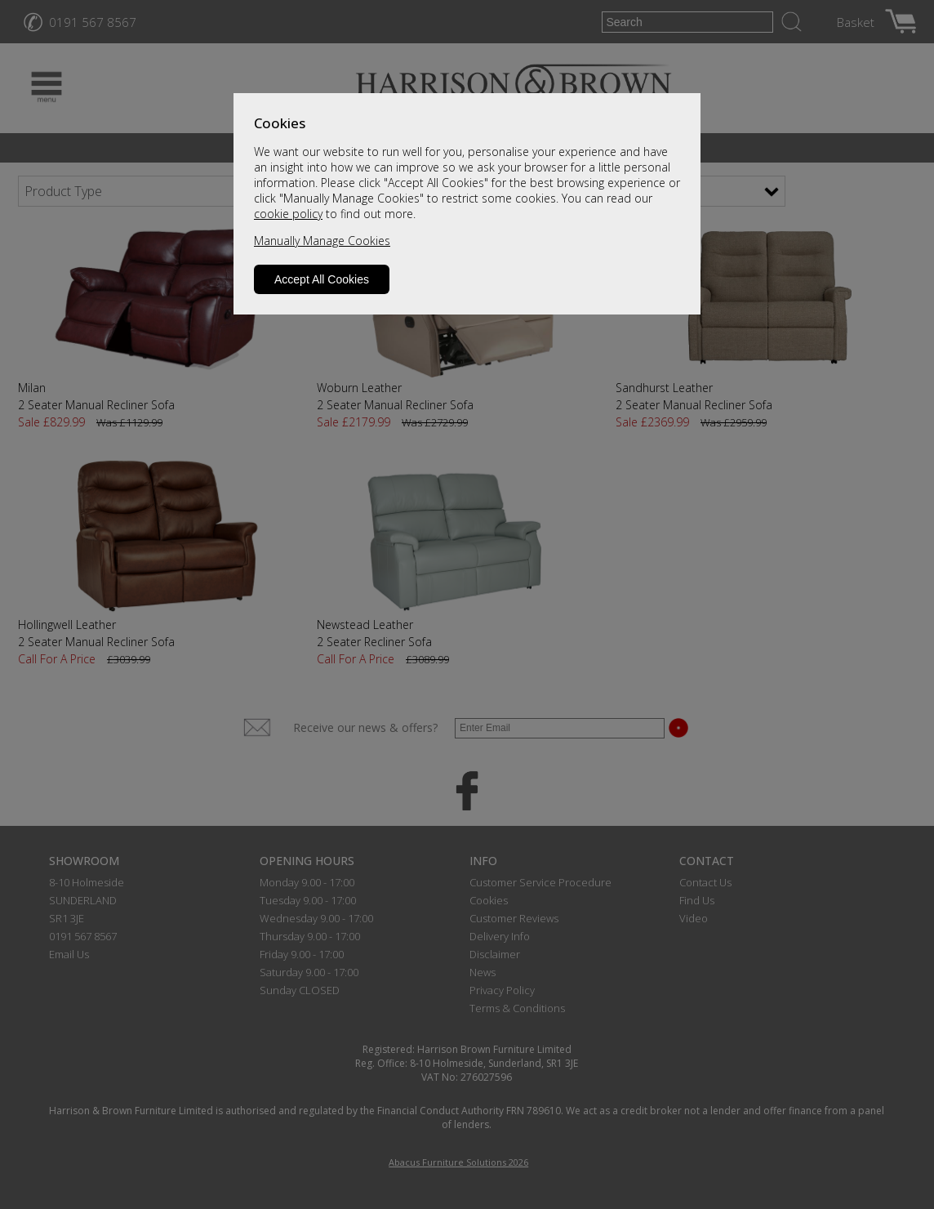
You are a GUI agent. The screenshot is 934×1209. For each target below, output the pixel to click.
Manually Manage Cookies (322, 240)
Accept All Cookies (321, 279)
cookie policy (288, 213)
